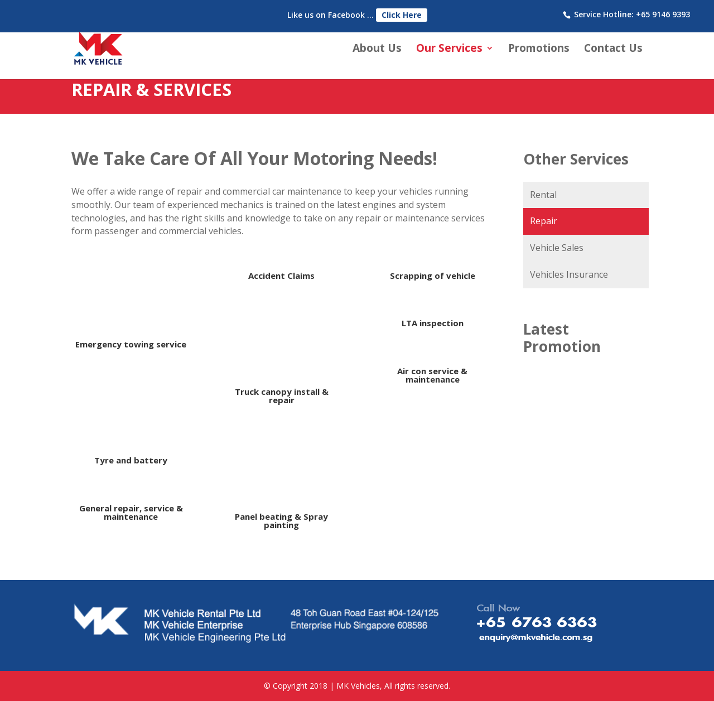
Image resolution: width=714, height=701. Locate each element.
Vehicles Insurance (569, 274)
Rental (543, 194)
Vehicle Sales (556, 247)
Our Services (449, 49)
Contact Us (613, 49)
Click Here (402, 14)
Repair (543, 221)
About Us (377, 49)
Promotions (539, 49)
